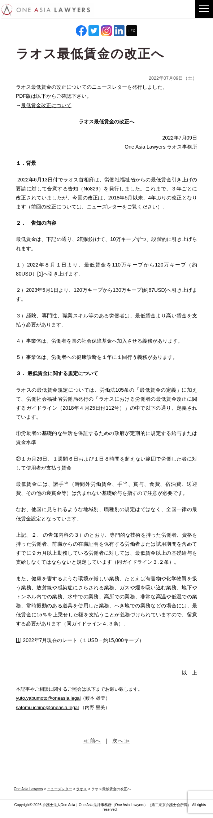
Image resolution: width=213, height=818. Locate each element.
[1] (40, 274)
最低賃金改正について (46, 105)
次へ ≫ (121, 741)
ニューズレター (104, 207)
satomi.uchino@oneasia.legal (47, 707)
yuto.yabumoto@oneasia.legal (48, 698)
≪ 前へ (92, 741)
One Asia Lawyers (129, 805)
